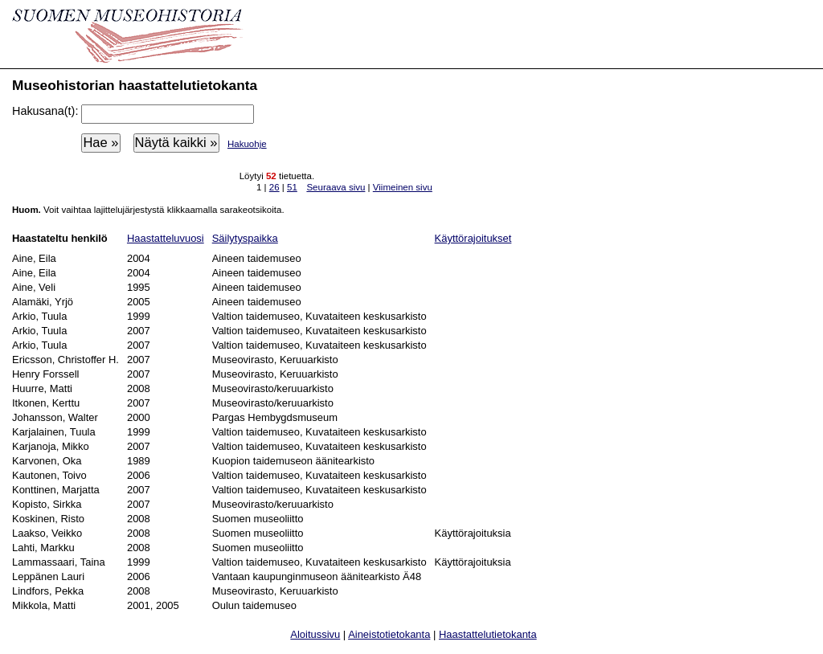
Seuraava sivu (335, 187)
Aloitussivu (315, 634)
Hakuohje (247, 144)
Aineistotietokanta (389, 634)
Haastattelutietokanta (488, 634)
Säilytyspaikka (245, 238)
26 (274, 187)
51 (292, 187)
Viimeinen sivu (402, 187)
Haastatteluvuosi (165, 238)
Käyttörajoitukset (473, 238)
